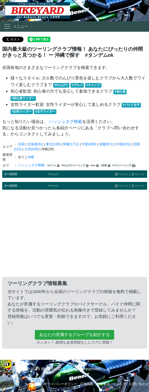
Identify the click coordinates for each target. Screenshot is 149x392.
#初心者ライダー (23, 98)
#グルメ (77, 85)
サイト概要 (33, 384)
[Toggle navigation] (16, 26)
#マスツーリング (123, 165)
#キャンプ (93, 85)
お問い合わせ (139, 384)
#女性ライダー (22, 111)
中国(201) (123, 144)
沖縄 (30, 157)
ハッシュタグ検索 (65, 121)
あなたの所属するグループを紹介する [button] (74, 334)
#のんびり (61, 85)
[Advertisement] (74, 232)
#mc (94, 165)
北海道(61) (35, 144)
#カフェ (53, 165)
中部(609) (89, 144)
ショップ (119, 384)
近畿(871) (106, 144)
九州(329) (31, 149)
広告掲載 (86, 384)
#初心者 (120, 91)
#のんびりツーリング (74, 165)
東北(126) (53, 144)
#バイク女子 (131, 104)
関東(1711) (71, 144)
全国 (21, 144)
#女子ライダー (45, 111)
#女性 (105, 165)
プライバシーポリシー (60, 384)
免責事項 (103, 384)
